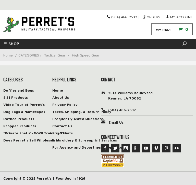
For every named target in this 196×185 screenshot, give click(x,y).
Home (8, 55)
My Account (179, 17)
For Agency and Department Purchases (88, 147)
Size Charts (62, 133)
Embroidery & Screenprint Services (84, 140)
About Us (60, 97)
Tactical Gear (54, 55)
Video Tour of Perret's (24, 104)
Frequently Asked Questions (78, 119)
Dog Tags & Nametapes (24, 111)
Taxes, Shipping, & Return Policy (81, 111)
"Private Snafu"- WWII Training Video (36, 133)
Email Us (116, 122)
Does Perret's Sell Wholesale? (30, 140)
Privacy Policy (65, 104)
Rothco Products (18, 119)
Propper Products (19, 126)
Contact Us (62, 126)
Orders (151, 17)
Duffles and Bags (18, 90)
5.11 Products (15, 97)
